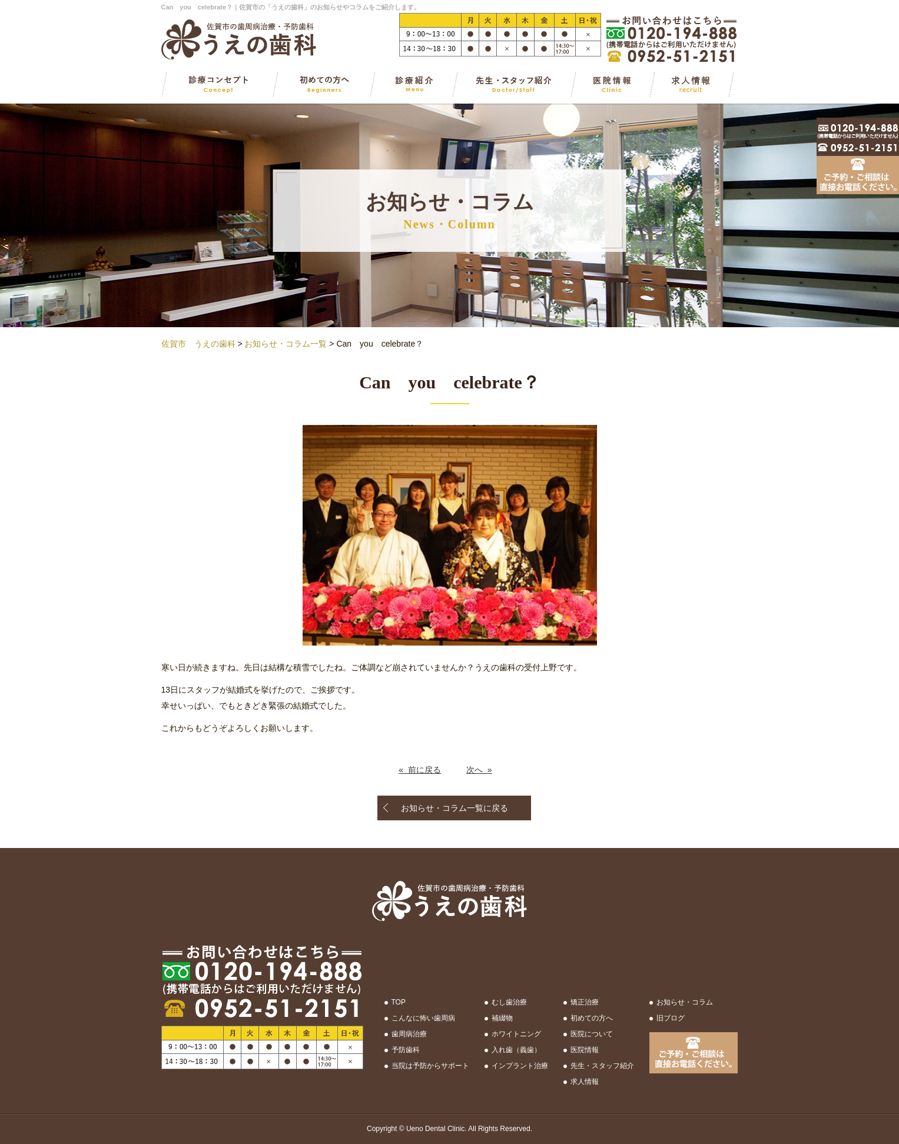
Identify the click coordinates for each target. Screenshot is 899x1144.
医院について (591, 1034)
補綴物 (502, 1018)
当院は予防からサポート (430, 1066)
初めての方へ (591, 1018)
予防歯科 (406, 1050)
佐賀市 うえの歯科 (198, 343)
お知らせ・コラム (684, 1002)
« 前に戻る (420, 769)
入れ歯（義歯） (516, 1050)
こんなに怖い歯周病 (423, 1018)
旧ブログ (670, 1018)
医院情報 (584, 1050)
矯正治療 (584, 1002)
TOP (399, 1002)
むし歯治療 (509, 1002)
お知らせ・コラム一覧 (285, 343)
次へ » (479, 769)
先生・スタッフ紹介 (602, 1066)
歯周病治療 (409, 1034)
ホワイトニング (516, 1034)
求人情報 (584, 1082)
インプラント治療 (520, 1066)
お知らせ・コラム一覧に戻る (454, 808)
